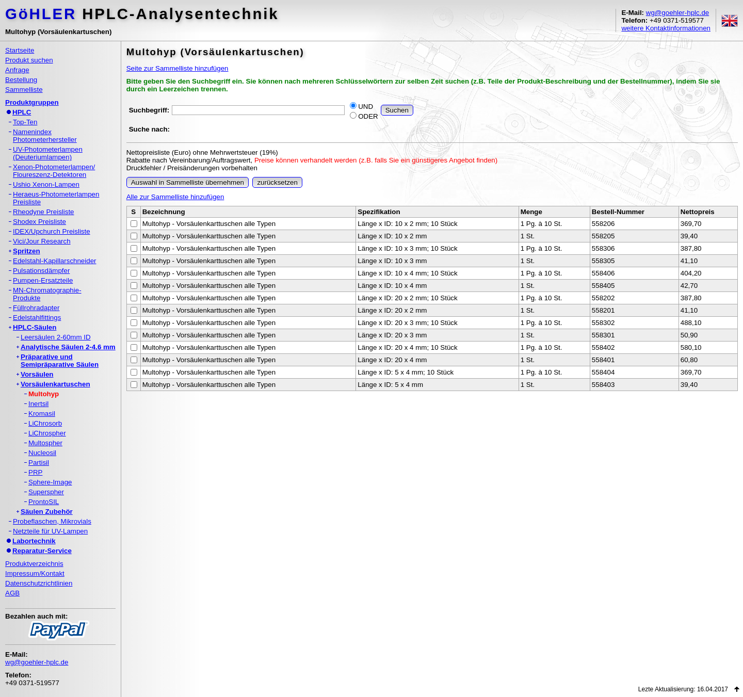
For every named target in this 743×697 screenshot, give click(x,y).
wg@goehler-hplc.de (677, 13)
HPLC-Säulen (34, 327)
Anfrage (17, 70)
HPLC (21, 112)
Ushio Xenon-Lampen (46, 184)
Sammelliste (24, 89)
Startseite (19, 50)
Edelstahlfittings (37, 317)
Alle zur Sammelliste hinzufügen (175, 197)
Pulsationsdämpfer (41, 270)
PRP (35, 472)
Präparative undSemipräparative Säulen (60, 360)
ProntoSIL (43, 502)
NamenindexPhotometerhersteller (45, 135)
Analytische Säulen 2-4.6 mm (68, 347)
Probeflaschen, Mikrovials (52, 521)
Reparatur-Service (42, 551)
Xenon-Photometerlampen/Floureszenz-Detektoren (54, 171)
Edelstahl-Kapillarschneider (54, 261)
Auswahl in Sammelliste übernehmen (187, 182)
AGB (12, 593)
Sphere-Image (50, 482)
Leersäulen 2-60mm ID (56, 337)
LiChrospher (47, 433)
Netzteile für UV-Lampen (50, 531)
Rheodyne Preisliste (43, 212)
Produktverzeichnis (34, 564)
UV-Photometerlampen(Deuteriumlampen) (48, 153)
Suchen (397, 110)
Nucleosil (42, 453)
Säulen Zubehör (47, 511)
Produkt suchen (29, 60)
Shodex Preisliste (39, 221)
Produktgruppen (32, 102)
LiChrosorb (45, 423)
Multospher (45, 443)
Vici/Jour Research (42, 241)
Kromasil (41, 413)
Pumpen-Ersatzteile (43, 280)
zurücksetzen (277, 182)
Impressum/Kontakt (34, 573)
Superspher (46, 492)
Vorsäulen (37, 374)
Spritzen (26, 251)
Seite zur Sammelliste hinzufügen (177, 68)
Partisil (38, 462)
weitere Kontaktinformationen (665, 28)
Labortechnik (34, 541)
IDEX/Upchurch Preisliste (51, 231)
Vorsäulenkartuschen (55, 384)
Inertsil (38, 404)
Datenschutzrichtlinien (38, 583)
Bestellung (21, 80)
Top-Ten (25, 122)
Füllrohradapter (36, 308)
